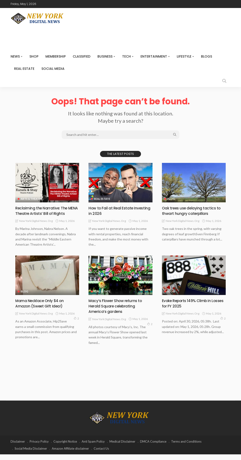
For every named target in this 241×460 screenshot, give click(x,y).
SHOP (33, 56)
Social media (52, 68)
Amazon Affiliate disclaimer (70, 454)
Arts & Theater (31, 198)
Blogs (206, 56)
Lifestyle (184, 56)
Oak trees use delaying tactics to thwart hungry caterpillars (192, 210)
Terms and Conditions (186, 447)
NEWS (15, 56)
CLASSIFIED (81, 56)
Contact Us (101, 454)
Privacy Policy (39, 447)
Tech (126, 56)
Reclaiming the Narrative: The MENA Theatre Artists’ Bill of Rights (43, 213)
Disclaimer (18, 447)
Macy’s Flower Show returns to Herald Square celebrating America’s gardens (118, 311)
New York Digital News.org (36, 226)
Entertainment (154, 56)
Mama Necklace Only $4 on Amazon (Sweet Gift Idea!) (42, 308)
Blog (171, 198)
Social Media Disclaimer (31, 454)
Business (104, 56)
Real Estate (24, 68)
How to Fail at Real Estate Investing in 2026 (113, 210)
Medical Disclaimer (122, 447)
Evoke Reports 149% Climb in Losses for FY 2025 (189, 308)
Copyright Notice (65, 447)
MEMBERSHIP (55, 56)
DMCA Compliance (153, 447)
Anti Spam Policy (93, 447)
